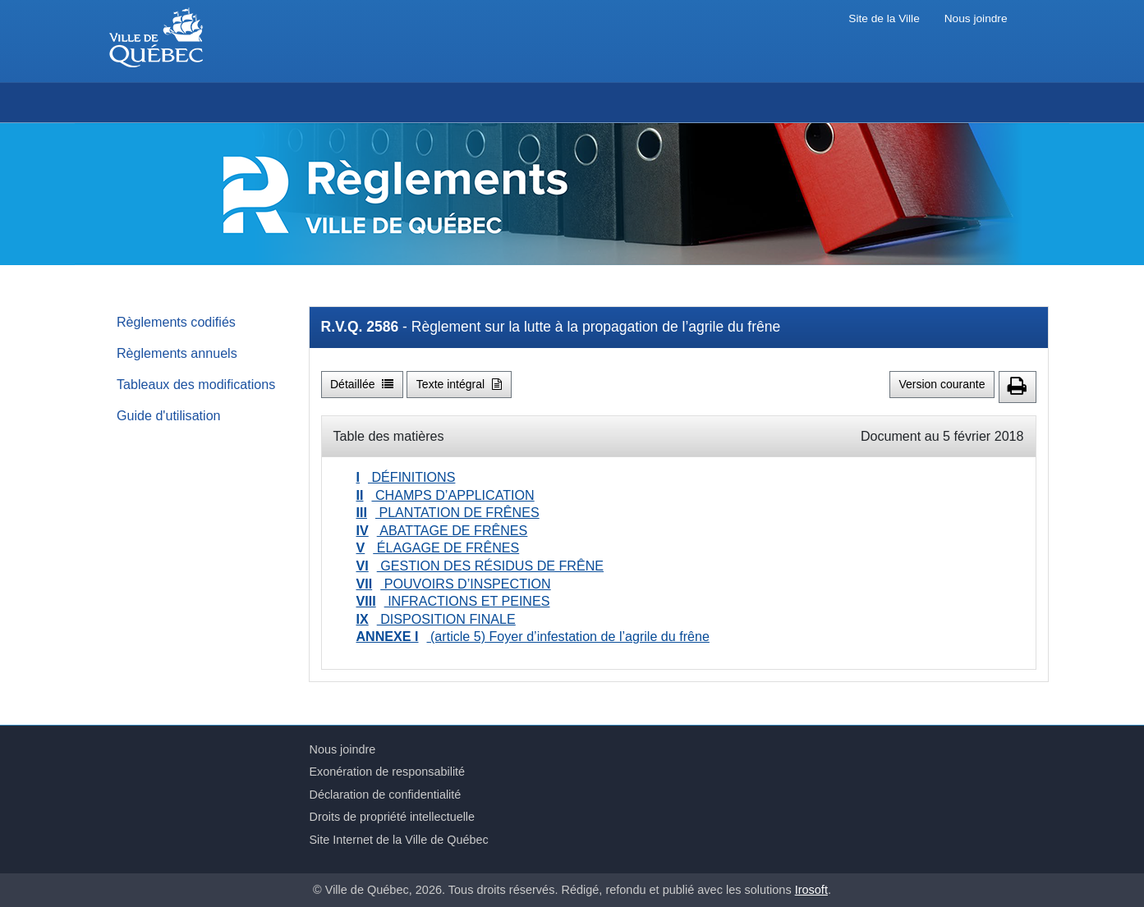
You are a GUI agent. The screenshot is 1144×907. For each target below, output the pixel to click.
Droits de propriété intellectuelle (393, 816)
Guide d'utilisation (169, 415)
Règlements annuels (177, 353)
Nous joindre (976, 18)
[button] (1017, 387)
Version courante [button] (941, 384)
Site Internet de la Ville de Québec (399, 839)
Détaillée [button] (361, 384)
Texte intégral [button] (459, 384)
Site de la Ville (883, 18)
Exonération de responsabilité (388, 771)
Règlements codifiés (176, 321)
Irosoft (811, 889)
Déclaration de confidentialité (386, 794)
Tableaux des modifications (196, 384)
